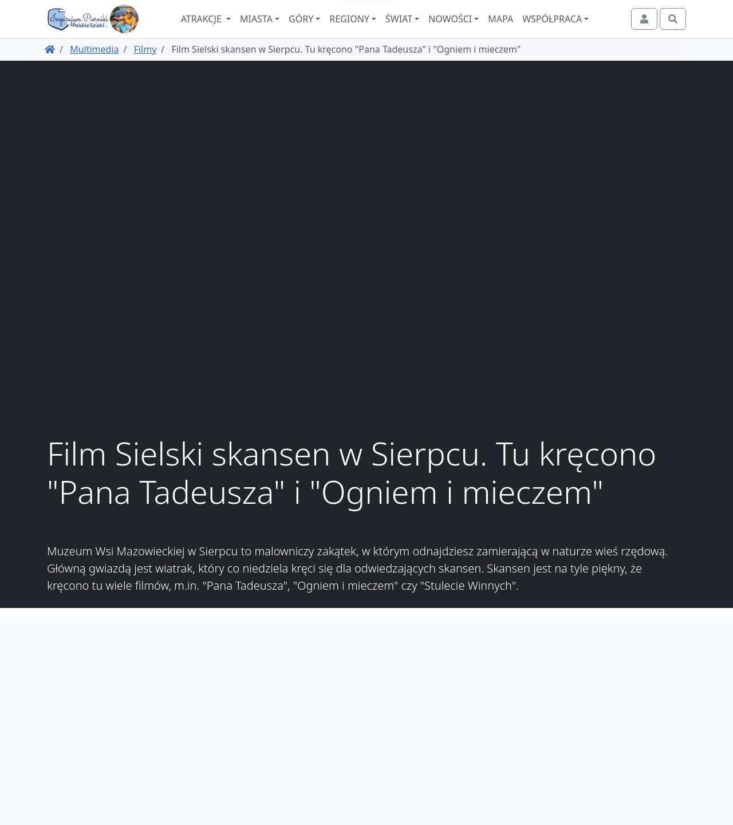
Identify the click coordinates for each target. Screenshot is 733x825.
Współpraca (583, 29)
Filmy (145, 69)
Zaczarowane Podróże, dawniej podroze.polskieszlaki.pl (617, 733)
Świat (430, 29)
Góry (332, 29)
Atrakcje (233, 29)
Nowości (481, 29)
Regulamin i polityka (640, 712)
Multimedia (94, 69)
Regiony (381, 29)
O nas (671, 685)
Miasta (287, 29)
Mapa (532, 29)
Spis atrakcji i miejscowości (626, 699)
